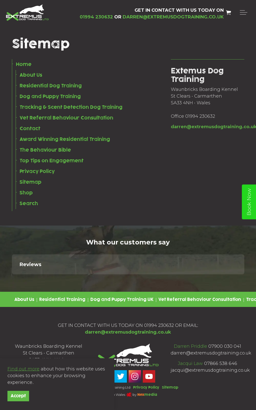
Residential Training (62, 300)
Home (24, 64)
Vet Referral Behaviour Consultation (66, 118)
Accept (18, 396)
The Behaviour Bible (45, 150)
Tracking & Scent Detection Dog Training (71, 107)
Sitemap (30, 182)
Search (29, 203)
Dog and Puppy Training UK (121, 300)
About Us (31, 75)
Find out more (23, 369)
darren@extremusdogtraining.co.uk (128, 332)
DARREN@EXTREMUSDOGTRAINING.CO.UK (173, 17)
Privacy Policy (37, 171)
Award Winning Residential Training (65, 139)
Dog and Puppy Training (50, 96)
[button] (12, 279)
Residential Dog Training (51, 86)
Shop (26, 193)
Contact (30, 128)
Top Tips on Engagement (51, 161)
